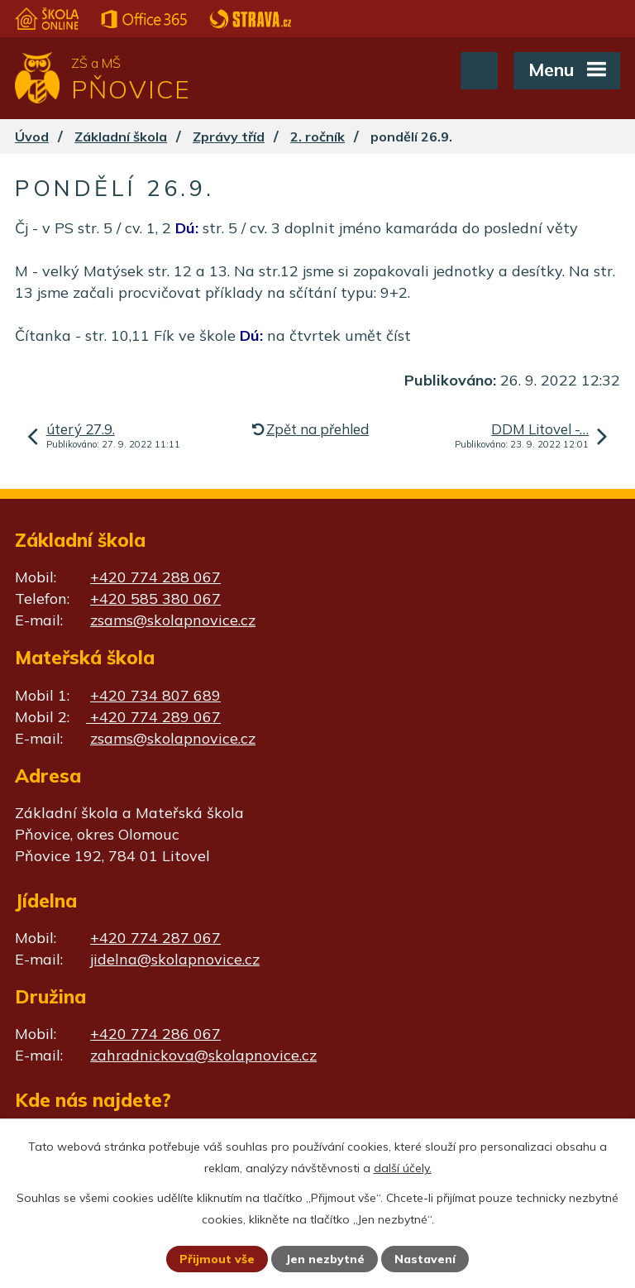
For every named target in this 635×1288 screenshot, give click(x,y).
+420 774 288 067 (155, 577)
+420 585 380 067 (155, 598)
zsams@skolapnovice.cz (172, 620)
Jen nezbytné (325, 1259)
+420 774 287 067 (155, 937)
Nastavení (425, 1259)
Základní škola (120, 136)
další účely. (403, 1168)
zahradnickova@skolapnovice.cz (203, 1055)
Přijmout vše (217, 1259)
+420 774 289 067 (153, 716)
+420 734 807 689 (155, 695)
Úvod (32, 136)
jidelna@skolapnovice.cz (175, 959)
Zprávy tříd (229, 136)
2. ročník (317, 136)
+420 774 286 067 (155, 1033)
